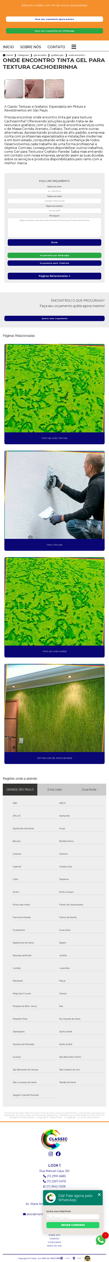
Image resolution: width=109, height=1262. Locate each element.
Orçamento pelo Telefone (54, 263)
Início (8, 47)
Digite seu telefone (54, 206)
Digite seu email (54, 196)
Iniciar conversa (73, 1225)
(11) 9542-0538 (54, 1186)
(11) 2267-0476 (54, 1181)
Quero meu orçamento (54, 318)
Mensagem (54, 216)
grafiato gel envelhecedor (57, 55)
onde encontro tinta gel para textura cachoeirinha (77, 55)
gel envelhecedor (40, 55)
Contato (56, 47)
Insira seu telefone (58, 1211)
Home (9, 55)
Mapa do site (54, 1246)
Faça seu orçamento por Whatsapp (54, 31)
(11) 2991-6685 (54, 1176)
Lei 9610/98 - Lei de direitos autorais (81, 1117)
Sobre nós (30, 47)
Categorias (23, 55)
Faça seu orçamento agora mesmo (54, 19)
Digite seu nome (54, 187)
